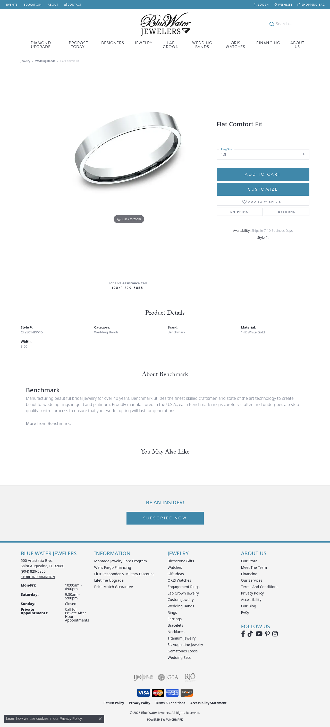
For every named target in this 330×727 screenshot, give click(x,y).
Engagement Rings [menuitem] (184, 586)
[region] (129, 174)
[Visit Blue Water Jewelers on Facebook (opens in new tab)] (243, 634)
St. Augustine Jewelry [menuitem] (185, 644)
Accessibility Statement (208, 703)
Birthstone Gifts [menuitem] (181, 560)
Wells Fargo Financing (112, 567)
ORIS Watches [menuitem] (179, 580)
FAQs (245, 612)
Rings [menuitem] (172, 612)
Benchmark (176, 332)
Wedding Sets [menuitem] (179, 657)
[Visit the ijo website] (143, 677)
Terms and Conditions (259, 586)
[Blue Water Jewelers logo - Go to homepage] (165, 24)
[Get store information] (38, 577)
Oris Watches (235, 45)
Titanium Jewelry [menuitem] (182, 638)
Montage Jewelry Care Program (120, 560)
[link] (11, 4)
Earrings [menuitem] (175, 618)
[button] (261, 4)
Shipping (239, 211)
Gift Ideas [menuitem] (176, 573)
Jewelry (143, 43)
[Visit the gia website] (168, 677)
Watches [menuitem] (175, 567)
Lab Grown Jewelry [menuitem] (183, 593)
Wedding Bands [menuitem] (181, 606)
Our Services (251, 580)
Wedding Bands (202, 45)
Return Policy (114, 703)
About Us (297, 45)
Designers (112, 43)
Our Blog (248, 606)
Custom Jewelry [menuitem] (181, 599)
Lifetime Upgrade (109, 580)
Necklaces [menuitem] (176, 631)
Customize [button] (263, 189)
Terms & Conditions (170, 703)
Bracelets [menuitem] (175, 625)
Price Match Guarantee (113, 586)
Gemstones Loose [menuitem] (183, 651)
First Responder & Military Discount (124, 573)
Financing (268, 43)
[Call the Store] (33, 571)
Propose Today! (78, 45)
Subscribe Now (165, 518)
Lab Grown (171, 45)
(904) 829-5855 (127, 287)
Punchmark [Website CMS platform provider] (174, 719)
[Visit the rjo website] (190, 677)
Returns (286, 211)
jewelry (25, 61)
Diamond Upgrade (41, 45)
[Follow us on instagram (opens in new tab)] (275, 634)
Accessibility (251, 599)
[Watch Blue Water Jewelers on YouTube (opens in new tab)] (259, 634)
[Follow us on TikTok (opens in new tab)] (250, 634)
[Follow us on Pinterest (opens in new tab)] (267, 634)
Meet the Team (254, 567)
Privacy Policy (252, 593)
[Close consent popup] (100, 718)
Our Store (249, 560)
